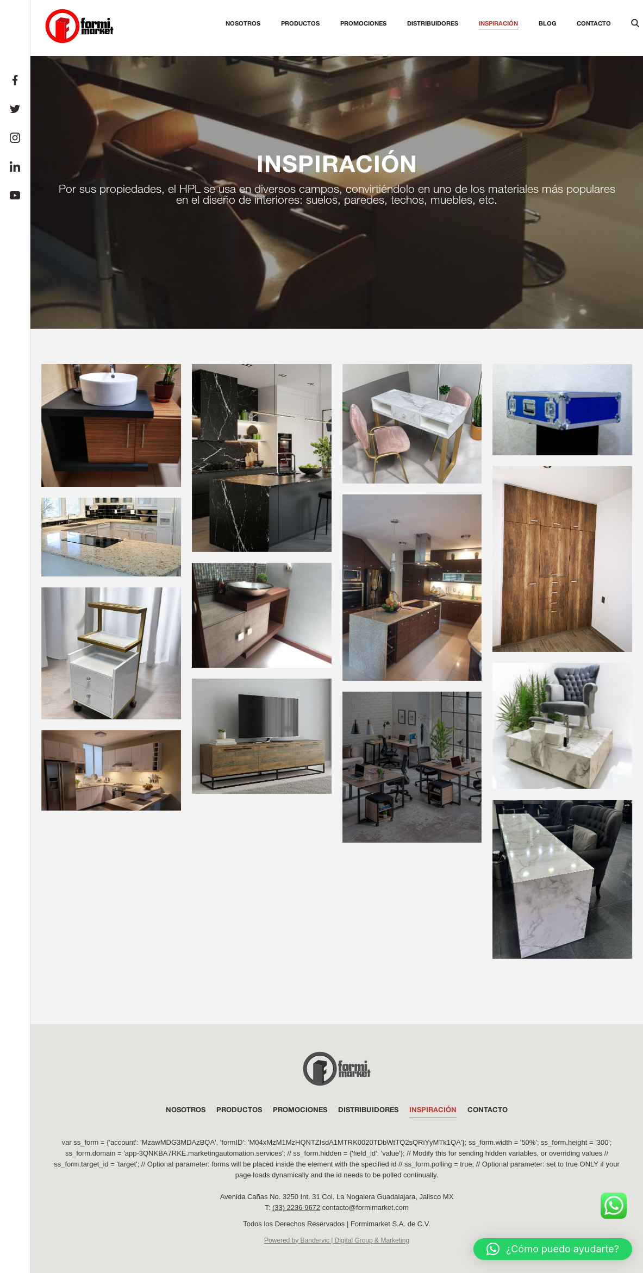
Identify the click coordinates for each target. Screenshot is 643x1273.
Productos (300, 23)
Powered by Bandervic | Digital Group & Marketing (336, 1240)
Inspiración (498, 23)
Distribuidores (432, 23)
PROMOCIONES (300, 1110)
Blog (547, 23)
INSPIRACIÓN (433, 1110)
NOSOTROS (185, 1110)
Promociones (363, 23)
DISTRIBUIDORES (368, 1110)
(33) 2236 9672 (296, 1207)
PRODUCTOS (239, 1110)
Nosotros (243, 23)
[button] (552, 1249)
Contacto (594, 23)
